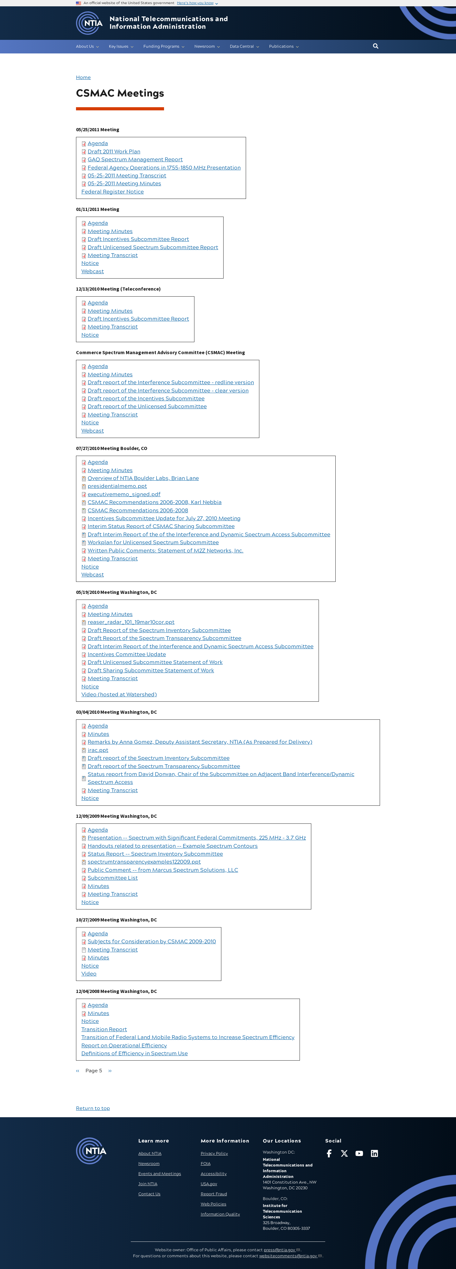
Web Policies (213, 1204)
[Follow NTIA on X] (345, 1154)
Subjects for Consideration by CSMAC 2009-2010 (152, 942)
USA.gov (209, 1184)
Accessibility (214, 1174)
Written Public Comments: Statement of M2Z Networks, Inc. (166, 551)
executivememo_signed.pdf (124, 494)
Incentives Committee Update (127, 654)
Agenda (98, 143)
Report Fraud (214, 1194)
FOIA (206, 1164)
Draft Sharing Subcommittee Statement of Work (151, 671)
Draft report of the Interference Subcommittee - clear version (168, 391)
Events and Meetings (159, 1174)
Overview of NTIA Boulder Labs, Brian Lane (143, 478)
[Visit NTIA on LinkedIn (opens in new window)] (375, 1154)
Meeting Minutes (110, 231)
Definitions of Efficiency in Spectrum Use (134, 1053)
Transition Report (104, 1029)
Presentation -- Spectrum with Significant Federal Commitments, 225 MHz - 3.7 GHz (197, 838)
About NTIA (150, 1153)
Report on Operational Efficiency (124, 1046)
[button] (376, 46)
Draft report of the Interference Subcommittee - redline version (171, 382)
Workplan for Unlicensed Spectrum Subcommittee (153, 542)
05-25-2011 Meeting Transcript (127, 176)
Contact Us (149, 1194)
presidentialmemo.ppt (117, 486)
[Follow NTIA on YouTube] (360, 1154)
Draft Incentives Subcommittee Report (138, 239)
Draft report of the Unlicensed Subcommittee (147, 406)
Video (89, 974)
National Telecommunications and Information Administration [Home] (169, 23)
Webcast (92, 271)
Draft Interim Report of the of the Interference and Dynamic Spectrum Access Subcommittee (209, 535)
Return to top (93, 1108)
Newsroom (149, 1164)
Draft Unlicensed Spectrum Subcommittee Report (153, 247)
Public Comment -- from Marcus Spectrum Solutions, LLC (163, 870)
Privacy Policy (214, 1153)
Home (83, 77)
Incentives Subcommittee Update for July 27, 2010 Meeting (164, 518)
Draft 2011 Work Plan (114, 152)
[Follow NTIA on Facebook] (330, 1154)
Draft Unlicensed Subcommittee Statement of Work (155, 662)
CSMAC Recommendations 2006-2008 (138, 510)
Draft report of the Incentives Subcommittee (146, 399)
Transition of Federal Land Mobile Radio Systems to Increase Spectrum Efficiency (187, 1037)
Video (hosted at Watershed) (119, 695)
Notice (90, 263)
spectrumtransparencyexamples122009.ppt (144, 862)
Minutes (98, 734)
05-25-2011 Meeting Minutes (124, 184)
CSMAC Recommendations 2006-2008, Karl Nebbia (155, 502)
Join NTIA (147, 1184)
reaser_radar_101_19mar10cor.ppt (131, 622)
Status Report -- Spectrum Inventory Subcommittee (155, 854)
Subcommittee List (113, 878)
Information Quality (220, 1214)
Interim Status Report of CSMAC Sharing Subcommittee (161, 526)
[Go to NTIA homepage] (89, 23)
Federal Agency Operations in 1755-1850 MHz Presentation (164, 168)
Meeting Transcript (113, 255)
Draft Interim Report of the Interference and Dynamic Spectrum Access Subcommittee (201, 646)
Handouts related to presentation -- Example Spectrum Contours (173, 846)
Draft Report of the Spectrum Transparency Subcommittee (164, 638)
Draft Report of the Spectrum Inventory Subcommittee (159, 630)
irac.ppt (98, 750)
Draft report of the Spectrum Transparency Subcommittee (164, 766)
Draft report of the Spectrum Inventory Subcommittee (159, 758)
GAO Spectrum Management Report (135, 159)
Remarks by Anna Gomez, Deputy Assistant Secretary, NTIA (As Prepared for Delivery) (200, 742)
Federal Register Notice (112, 192)
